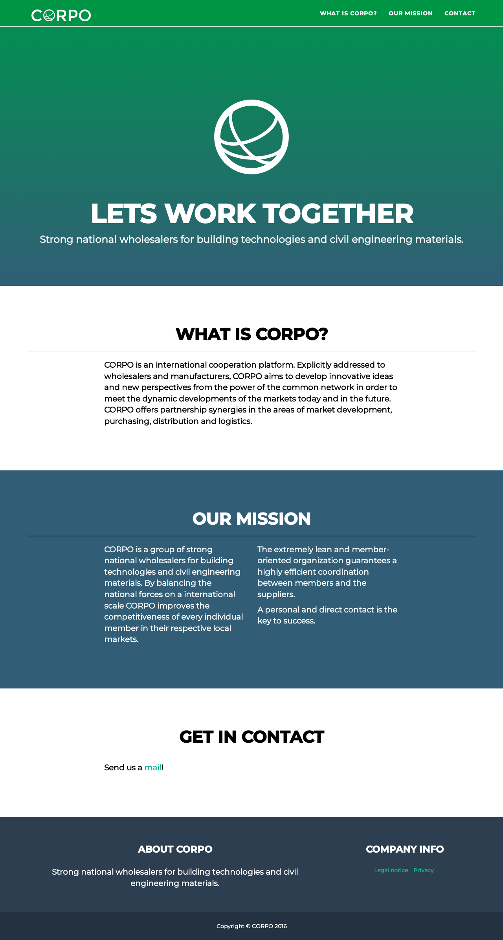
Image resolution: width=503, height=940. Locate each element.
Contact (459, 19)
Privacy (423, 870)
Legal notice (391, 870)
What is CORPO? (348, 19)
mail (152, 767)
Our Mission (411, 19)
